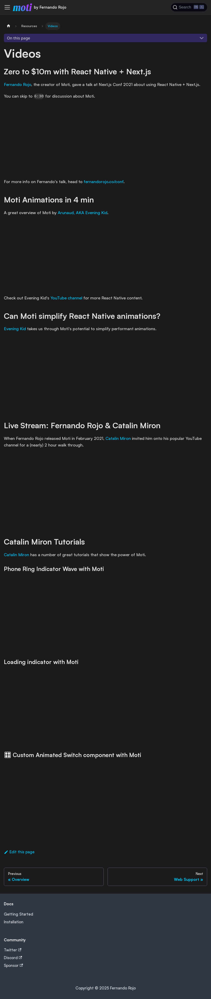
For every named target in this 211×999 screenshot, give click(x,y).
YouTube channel (66, 297)
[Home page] (8, 26)
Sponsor (13, 965)
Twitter (12, 949)
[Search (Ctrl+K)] (189, 7)
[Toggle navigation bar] (7, 7)
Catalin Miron (118, 438)
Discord (13, 957)
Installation (13, 921)
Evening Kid (15, 328)
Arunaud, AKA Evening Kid (82, 212)
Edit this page (19, 851)
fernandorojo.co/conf (103, 181)
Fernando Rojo (17, 84)
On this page (18, 38)
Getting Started (18, 914)
